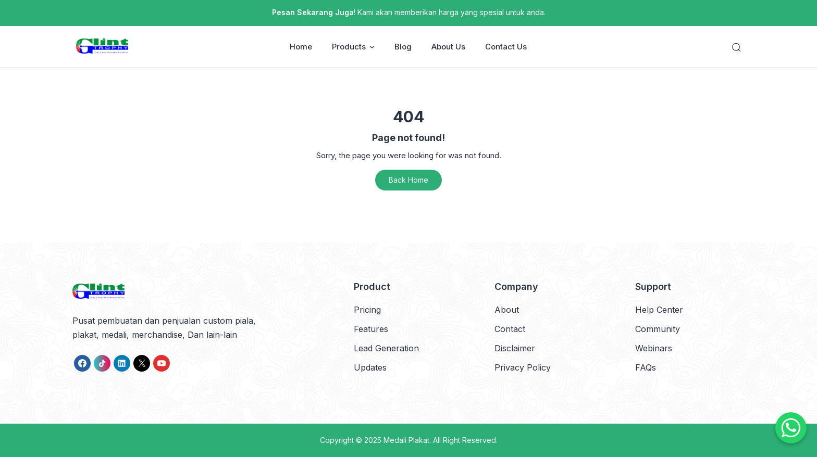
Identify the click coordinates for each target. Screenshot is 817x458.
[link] (82, 363)
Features (371, 329)
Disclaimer (514, 349)
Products (353, 47)
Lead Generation (386, 349)
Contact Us (506, 47)
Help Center (659, 310)
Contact (509, 329)
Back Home (408, 180)
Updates (370, 368)
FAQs (645, 368)
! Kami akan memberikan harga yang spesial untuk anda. (409, 12)
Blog (403, 47)
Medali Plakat (406, 441)
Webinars (653, 349)
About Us (449, 47)
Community (657, 329)
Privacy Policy (522, 368)
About (506, 310)
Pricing (367, 310)
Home (301, 47)
